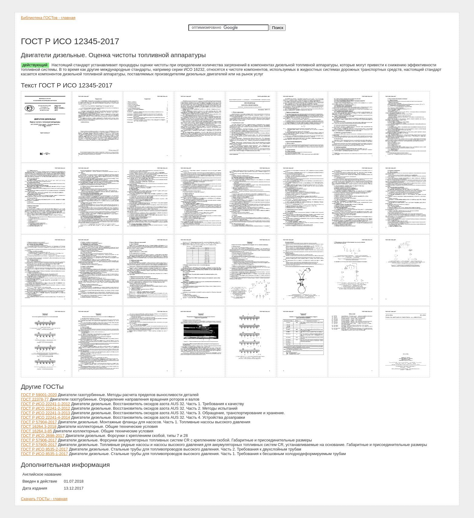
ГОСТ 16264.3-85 (36, 431)
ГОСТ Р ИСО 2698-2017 (43, 435)
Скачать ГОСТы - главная (44, 499)
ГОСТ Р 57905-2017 (39, 444)
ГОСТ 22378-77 (35, 399)
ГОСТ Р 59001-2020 (39, 394)
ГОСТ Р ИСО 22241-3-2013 (45, 413)
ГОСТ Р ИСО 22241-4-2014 (45, 417)
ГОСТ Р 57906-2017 (39, 440)
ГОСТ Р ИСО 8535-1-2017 (44, 453)
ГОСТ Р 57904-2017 (39, 422)
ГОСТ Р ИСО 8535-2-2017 (44, 449)
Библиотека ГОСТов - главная (48, 17)
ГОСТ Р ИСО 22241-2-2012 (45, 408)
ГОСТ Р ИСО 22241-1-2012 (45, 404)
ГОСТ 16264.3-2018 (38, 426)
